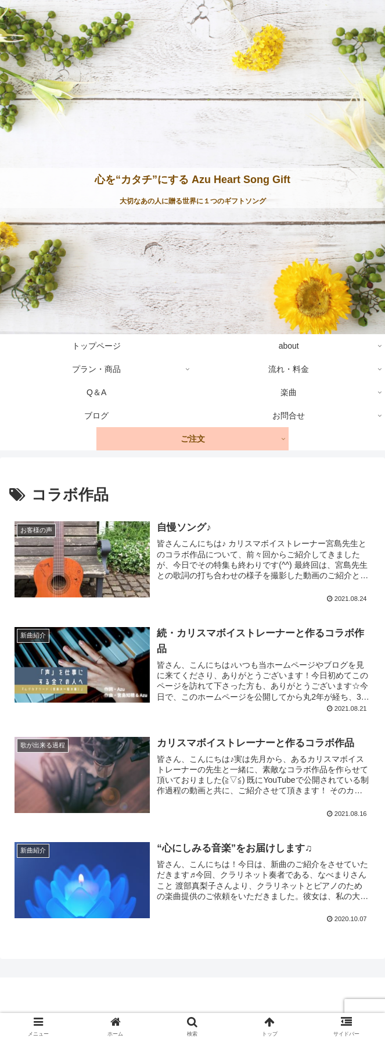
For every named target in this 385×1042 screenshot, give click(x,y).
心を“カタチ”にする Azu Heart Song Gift (192, 179)
